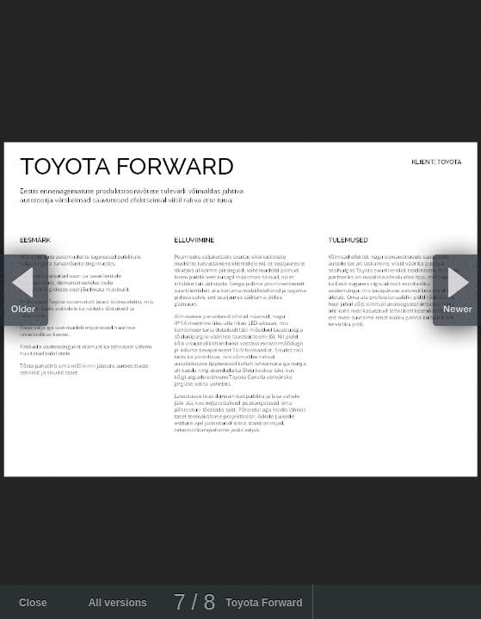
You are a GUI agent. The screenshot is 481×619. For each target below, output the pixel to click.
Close (33, 603)
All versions (118, 603)
